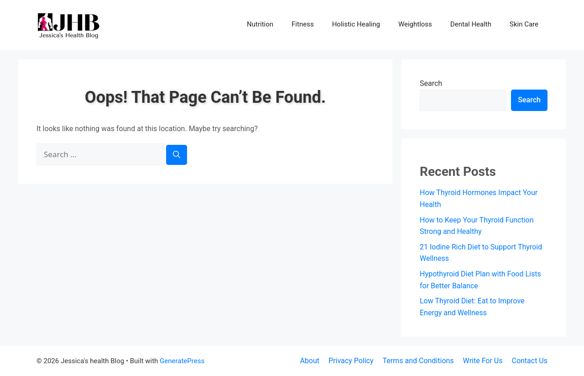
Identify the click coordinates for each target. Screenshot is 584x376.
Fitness (303, 24)
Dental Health (470, 24)
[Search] (176, 155)
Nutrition (260, 24)
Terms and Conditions (418, 360)
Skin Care (524, 24)
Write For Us (483, 360)
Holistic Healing (356, 24)
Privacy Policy (351, 360)
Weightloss (415, 24)
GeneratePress (182, 361)
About (309, 360)
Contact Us (529, 360)
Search (431, 83)
